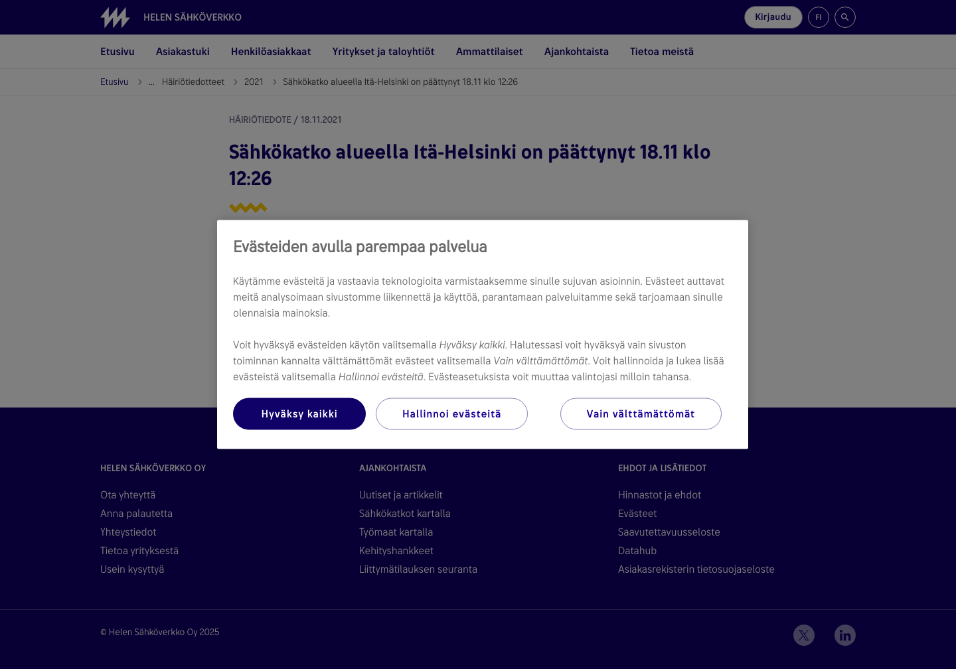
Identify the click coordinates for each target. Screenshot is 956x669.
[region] (482, 334)
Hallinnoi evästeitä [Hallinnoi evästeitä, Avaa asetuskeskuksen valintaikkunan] (451, 414)
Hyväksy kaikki (299, 414)
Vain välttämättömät (641, 414)
